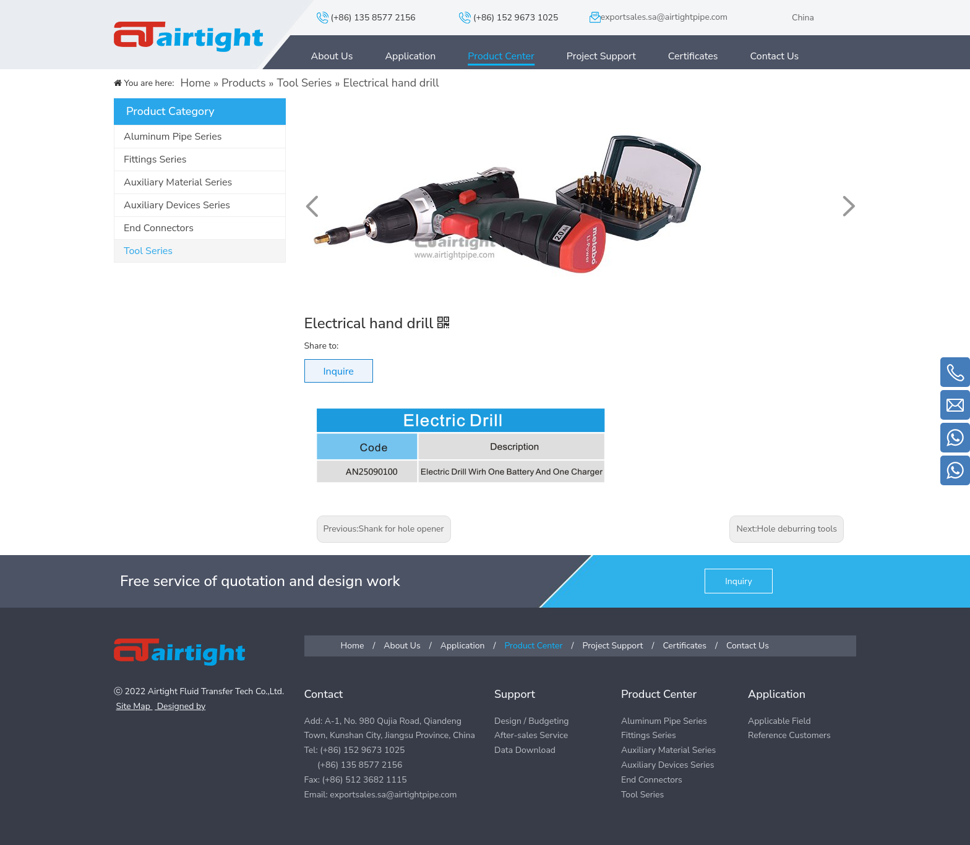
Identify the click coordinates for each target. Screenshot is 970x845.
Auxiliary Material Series (178, 182)
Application (410, 56)
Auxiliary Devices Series (177, 205)
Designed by (180, 706)
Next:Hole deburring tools (786, 529)
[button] (847, 206)
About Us (332, 56)
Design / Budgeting (531, 721)
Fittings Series (155, 159)
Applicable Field (779, 721)
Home (352, 646)
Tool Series (148, 251)
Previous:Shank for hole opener (384, 529)
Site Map (134, 706)
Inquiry (738, 581)
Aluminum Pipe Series (172, 136)
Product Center (501, 56)
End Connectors (159, 228)
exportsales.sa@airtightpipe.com (664, 17)
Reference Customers (789, 735)
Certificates (693, 56)
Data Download (525, 750)
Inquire (339, 371)
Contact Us (774, 56)
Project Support (601, 56)
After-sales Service (531, 735)
